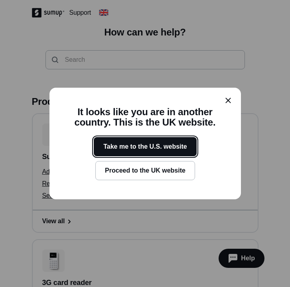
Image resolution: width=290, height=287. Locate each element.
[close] (228, 100)
